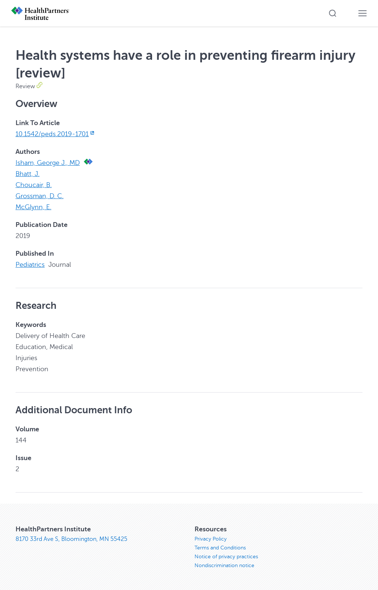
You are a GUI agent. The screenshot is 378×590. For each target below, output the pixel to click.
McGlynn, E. (33, 207)
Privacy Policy (211, 539)
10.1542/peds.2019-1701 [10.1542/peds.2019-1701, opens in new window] (56, 134)
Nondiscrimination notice (224, 565)
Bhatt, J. (27, 173)
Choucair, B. (34, 185)
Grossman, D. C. (39, 196)
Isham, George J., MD (48, 162)
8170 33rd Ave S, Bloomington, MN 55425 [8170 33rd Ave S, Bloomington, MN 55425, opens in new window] (71, 539)
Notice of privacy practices (226, 556)
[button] (332, 13)
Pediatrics (30, 264)
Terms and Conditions (220, 548)
